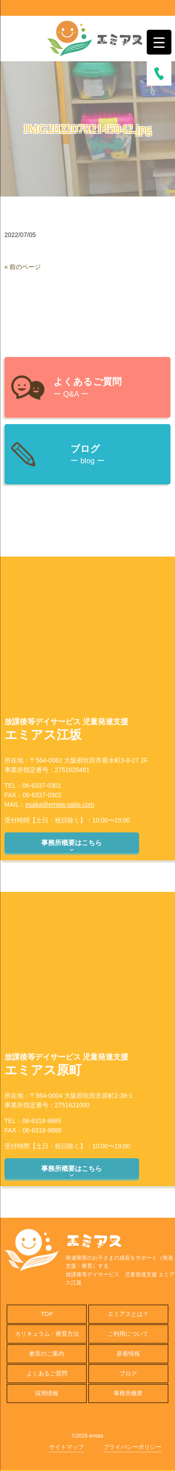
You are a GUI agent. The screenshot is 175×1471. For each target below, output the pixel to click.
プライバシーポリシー (132, 1447)
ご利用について (128, 1333)
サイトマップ (66, 1447)
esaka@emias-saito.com (59, 804)
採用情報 (46, 1393)
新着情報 (128, 1353)
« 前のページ (22, 266)
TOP (47, 1314)
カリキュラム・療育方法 (47, 1333)
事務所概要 (128, 1393)
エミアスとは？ (128, 1314)
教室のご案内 (46, 1353)
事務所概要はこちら (71, 846)
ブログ (128, 1373)
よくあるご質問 (46, 1373)
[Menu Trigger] (159, 42)
